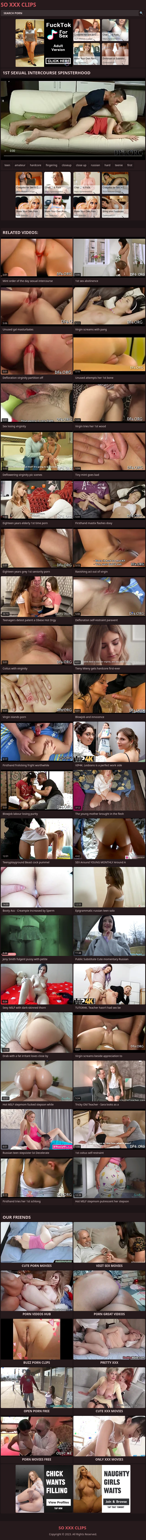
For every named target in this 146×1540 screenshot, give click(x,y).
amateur (20, 165)
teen (7, 165)
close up (81, 165)
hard (107, 165)
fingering (51, 165)
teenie (119, 165)
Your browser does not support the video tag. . (73, 119)
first (129, 165)
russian (95, 165)
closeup (66, 165)
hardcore (35, 165)
